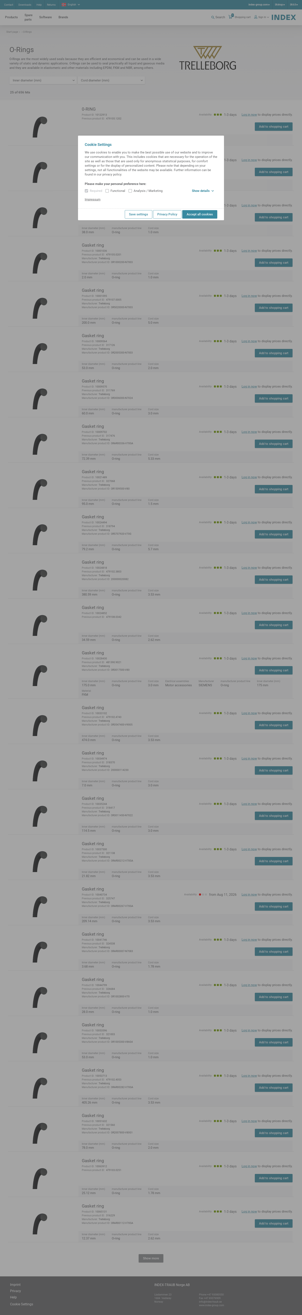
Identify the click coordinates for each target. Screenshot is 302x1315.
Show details (203, 191)
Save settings (138, 214)
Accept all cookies (200, 214)
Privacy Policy (167, 214)
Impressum (92, 199)
